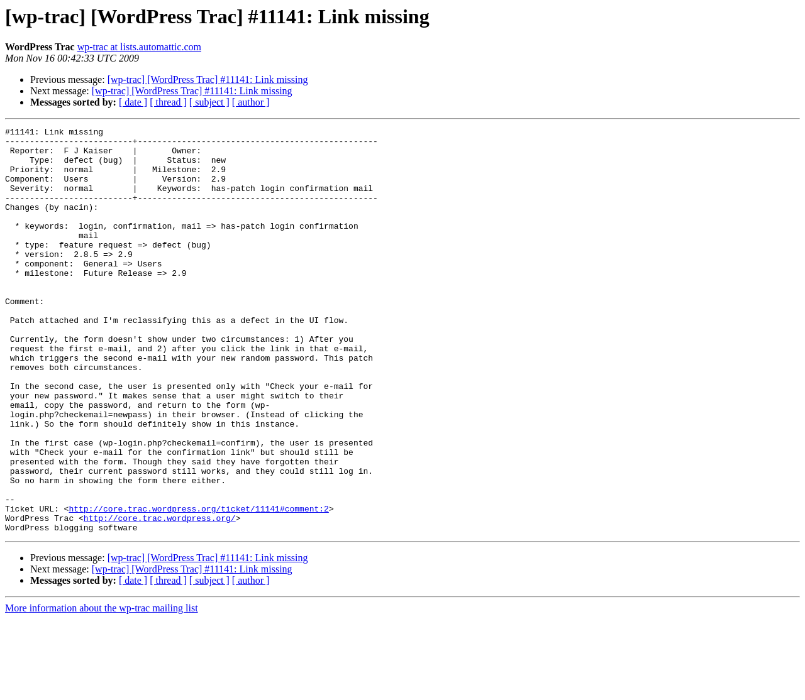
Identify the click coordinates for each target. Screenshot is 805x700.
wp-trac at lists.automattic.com (139, 46)
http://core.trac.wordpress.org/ (160, 597)
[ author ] (251, 102)
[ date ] (133, 102)
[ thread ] (168, 102)
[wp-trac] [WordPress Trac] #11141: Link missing (208, 79)
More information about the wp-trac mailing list (101, 689)
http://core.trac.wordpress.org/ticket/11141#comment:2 (198, 585)
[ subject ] (209, 102)
